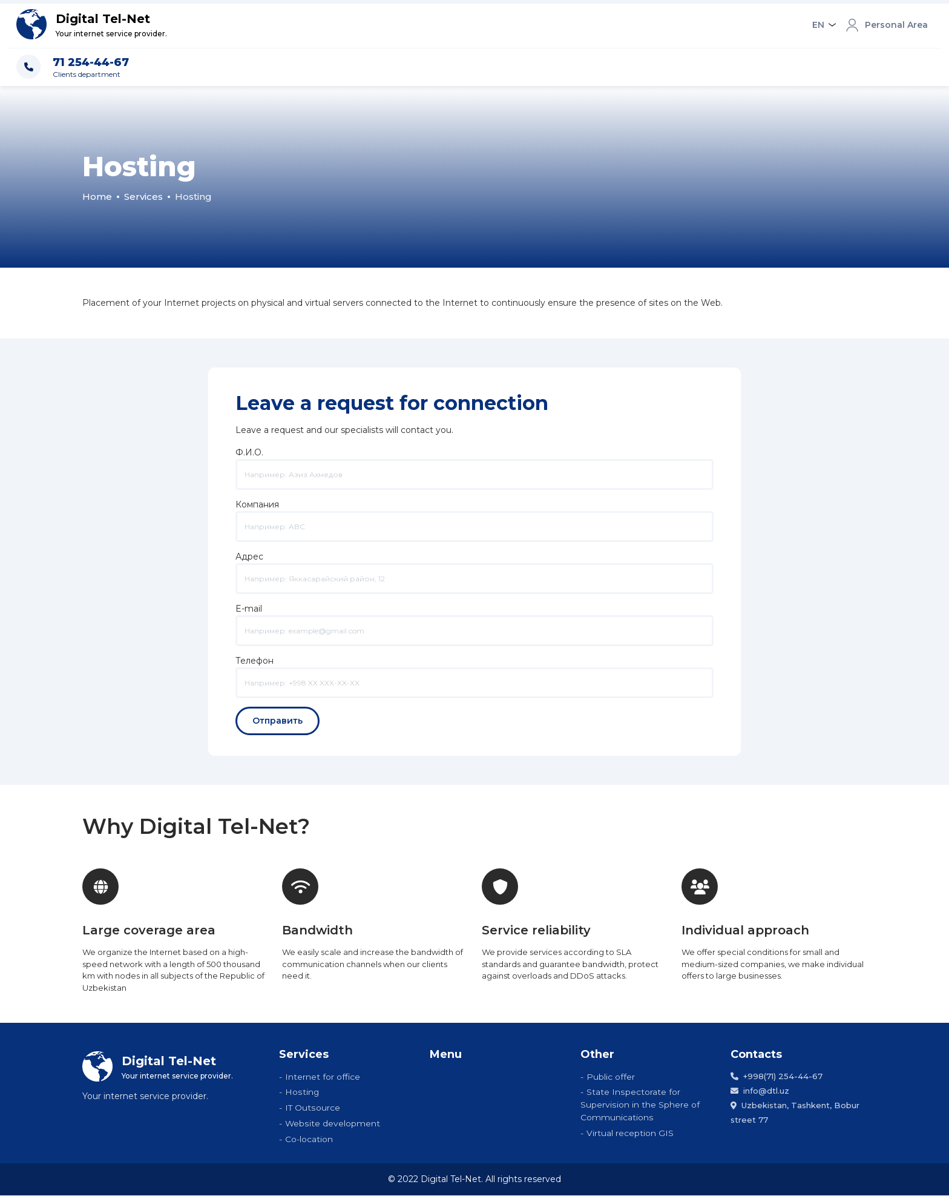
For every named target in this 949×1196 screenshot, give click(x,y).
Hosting (302, 1092)
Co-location (309, 1139)
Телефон (474, 671)
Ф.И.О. (474, 463)
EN (818, 24)
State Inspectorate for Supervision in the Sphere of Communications (639, 1105)
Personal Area (887, 25)
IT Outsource (312, 1108)
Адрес (474, 567)
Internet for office (323, 1076)
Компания (474, 515)
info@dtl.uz (760, 1090)
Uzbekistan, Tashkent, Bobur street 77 (795, 1112)
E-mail (474, 619)
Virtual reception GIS (630, 1133)
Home (97, 196)
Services (143, 196)
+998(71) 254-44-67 (777, 1076)
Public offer (610, 1076)
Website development (332, 1123)
